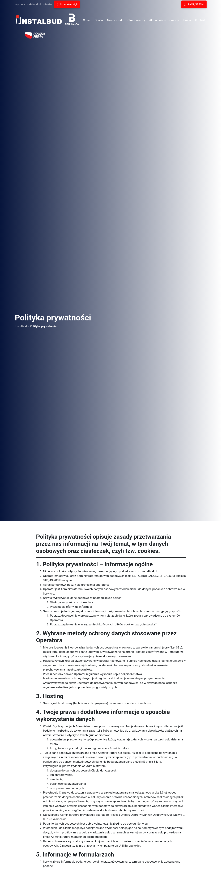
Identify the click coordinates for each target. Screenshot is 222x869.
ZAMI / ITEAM (193, 4)
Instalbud (21, 326)
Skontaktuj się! (67, 4)
